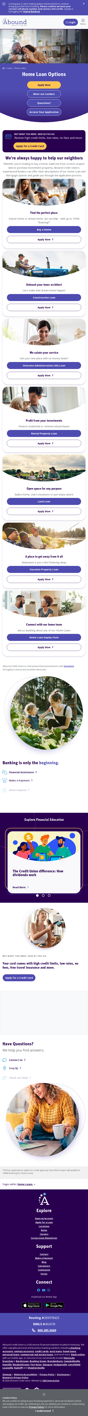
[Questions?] (44, 103)
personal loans (11, 1354)
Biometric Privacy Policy (15, 1377)
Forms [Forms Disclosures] (44, 1273)
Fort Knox (36, 1364)
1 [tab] (37, 895)
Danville (7, 1364)
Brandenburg (55, 1361)
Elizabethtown (21, 1364)
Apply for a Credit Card (30, 146)
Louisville (8, 1367)
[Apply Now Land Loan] (44, 511)
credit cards (42, 1351)
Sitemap (7, 1374)
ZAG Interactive (50, 1380)
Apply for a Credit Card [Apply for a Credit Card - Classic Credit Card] (19, 977)
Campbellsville (72, 1361)
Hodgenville (60, 1364)
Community (44, 1269)
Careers (44, 1234)
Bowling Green (38, 1361)
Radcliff (18, 1367)
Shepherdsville (36, 1367)
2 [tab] (43, 895)
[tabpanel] (44, 417)
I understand (43, 1410)
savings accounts (24, 1351)
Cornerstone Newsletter (44, 1238)
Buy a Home (51, 229)
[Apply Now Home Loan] (44, 239)
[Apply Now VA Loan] (44, 375)
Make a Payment (44, 1258)
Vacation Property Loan (55, 569)
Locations (44, 1226)
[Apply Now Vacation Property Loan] (44, 579)
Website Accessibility (25, 1374)
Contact (44, 1254)
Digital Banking (31, 11)
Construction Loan (56, 297)
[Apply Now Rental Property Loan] (44, 443)
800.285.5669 (44, 1330)
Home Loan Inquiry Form (55, 637)
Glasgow (47, 1364)
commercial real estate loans (36, 1354)
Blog (44, 1262)
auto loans (56, 1351)
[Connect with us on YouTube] (44, 1290)
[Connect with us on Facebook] (38, 1290)
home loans (69, 1351)
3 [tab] (49, 895)
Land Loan (51, 501)
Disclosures (63, 1374)
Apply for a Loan (44, 1222)
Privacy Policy (36, 1407)
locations (69, 666)
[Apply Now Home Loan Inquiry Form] (44, 647)
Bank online (78, 1354)
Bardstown (22, 1361)
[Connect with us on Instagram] (49, 1290)
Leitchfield (74, 1364)
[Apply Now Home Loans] (44, 85)
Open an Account (44, 1218)
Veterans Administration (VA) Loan (52, 365)
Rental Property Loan (56, 433)
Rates (44, 1230)
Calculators (44, 1266)
